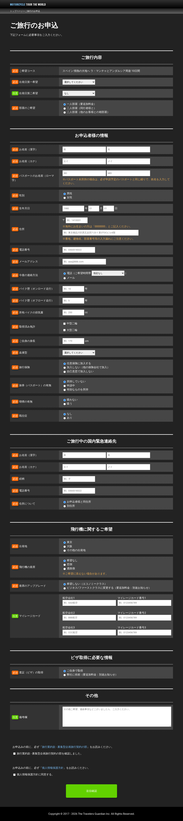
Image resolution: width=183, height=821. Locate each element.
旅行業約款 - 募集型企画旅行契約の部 (64, 747)
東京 (67, 542)
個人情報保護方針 (52, 767)
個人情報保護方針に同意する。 (33, 774)
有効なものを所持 (75, 389)
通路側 (69, 568)
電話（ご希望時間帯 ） (95, 273)
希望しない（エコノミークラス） (85, 583)
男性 (67, 193)
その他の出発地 (74, 550)
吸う (67, 403)
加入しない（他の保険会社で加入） (86, 367)
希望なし (70, 560)
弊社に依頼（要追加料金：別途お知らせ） (90, 674)
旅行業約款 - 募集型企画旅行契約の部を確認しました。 (48, 753)
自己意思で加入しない (78, 371)
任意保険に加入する (77, 363)
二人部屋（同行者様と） (80, 108)
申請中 (69, 385)
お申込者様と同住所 (77, 501)
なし (67, 413)
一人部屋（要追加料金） (80, 104)
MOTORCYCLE (28, 4)
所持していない (74, 381)
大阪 (67, 546)
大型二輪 (70, 330)
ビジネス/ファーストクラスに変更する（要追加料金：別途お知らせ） (107, 587)
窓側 (67, 564)
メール (69, 277)
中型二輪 (70, 323)
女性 (67, 197)
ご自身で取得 (73, 670)
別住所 (69, 505)
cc (75, 312)
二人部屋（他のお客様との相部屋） (86, 112)
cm (76, 341)
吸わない (70, 399)
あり (67, 417)
